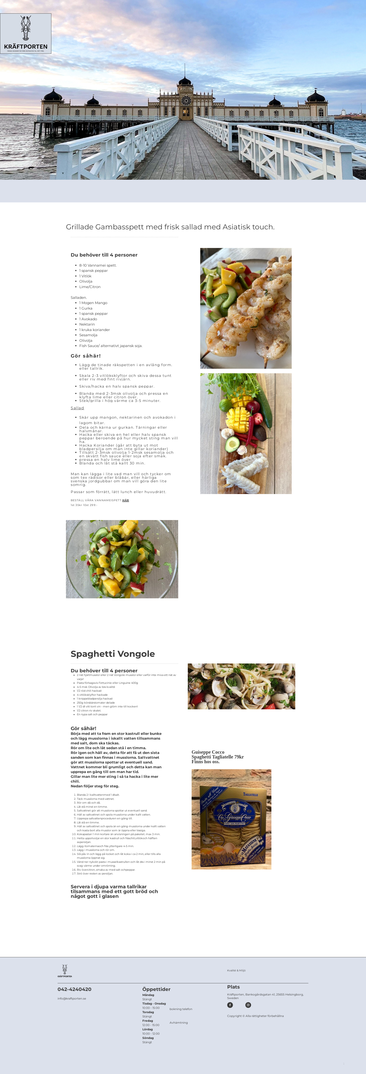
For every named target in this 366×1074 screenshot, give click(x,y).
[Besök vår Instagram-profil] (248, 1005)
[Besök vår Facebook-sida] (230, 1005)
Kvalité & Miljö (236, 970)
